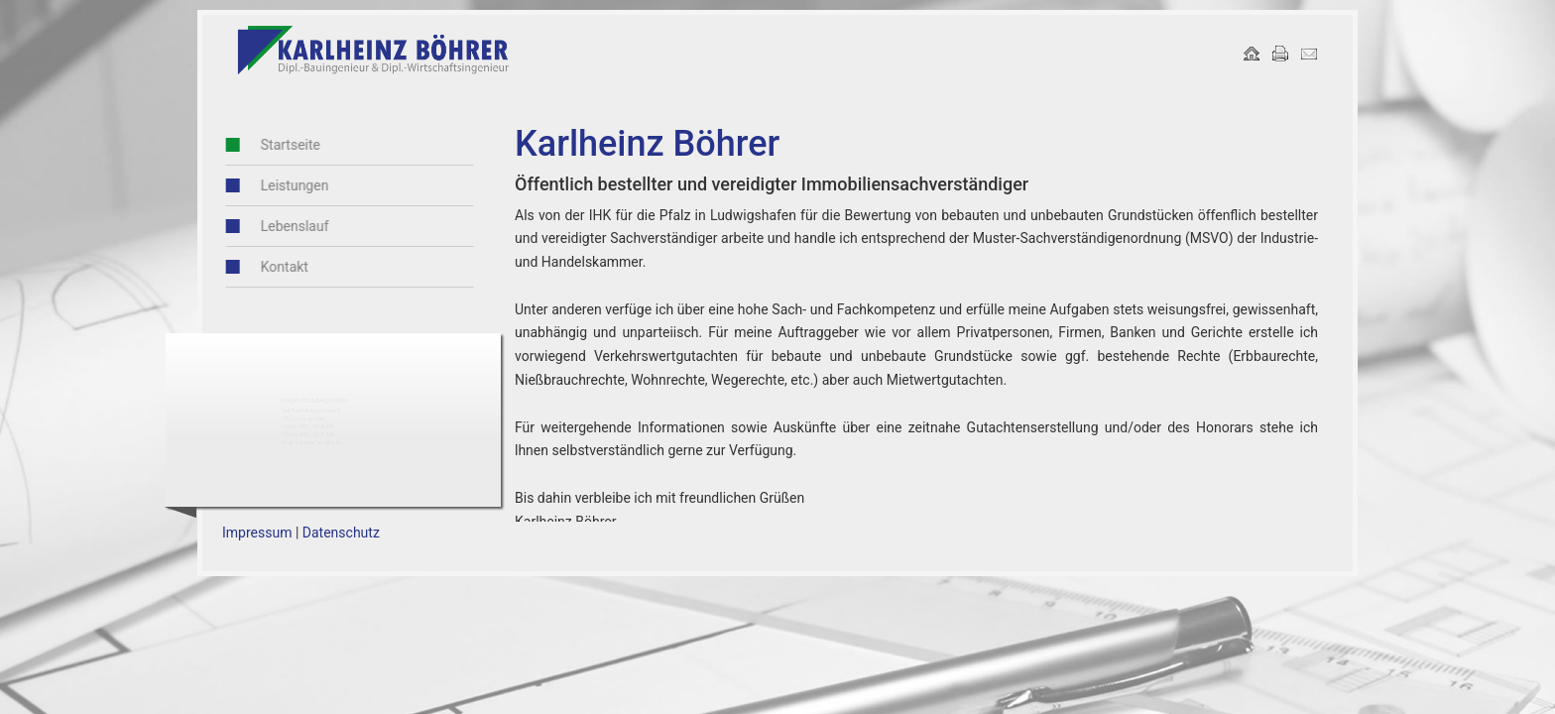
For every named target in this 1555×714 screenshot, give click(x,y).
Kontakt (247, 267)
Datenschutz (341, 532)
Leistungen (257, 185)
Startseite (253, 145)
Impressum (257, 532)
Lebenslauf (257, 226)
